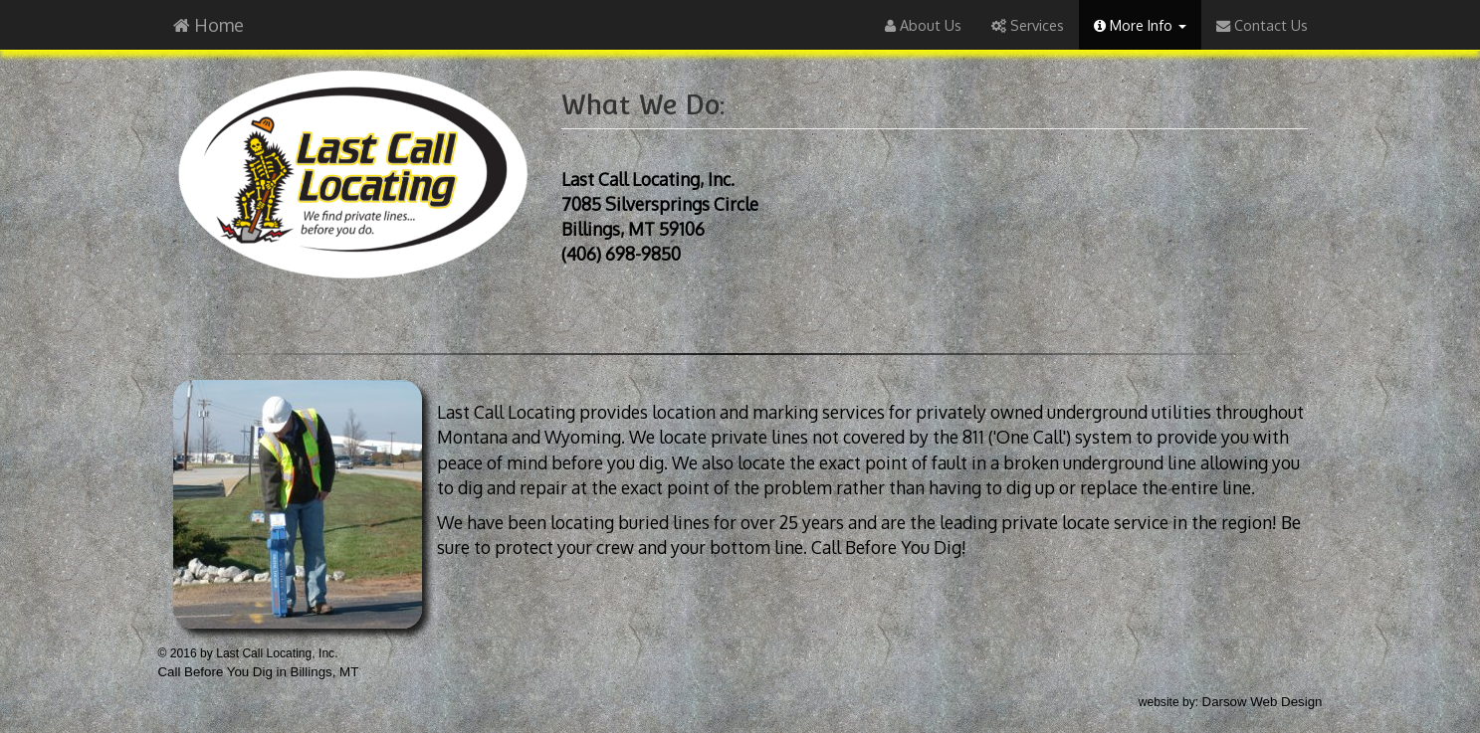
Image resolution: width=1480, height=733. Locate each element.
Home (208, 25)
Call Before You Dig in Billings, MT (258, 671)
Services (1027, 25)
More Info (1140, 25)
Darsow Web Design (1262, 701)
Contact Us (1262, 25)
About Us (923, 25)
